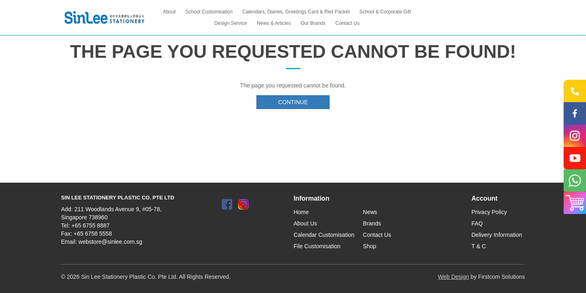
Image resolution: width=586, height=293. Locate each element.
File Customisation (316, 246)
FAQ (477, 223)
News (370, 212)
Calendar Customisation (323, 235)
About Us (305, 223)
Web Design (453, 276)
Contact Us (377, 235)
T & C (479, 246)
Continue (293, 102)
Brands (372, 223)
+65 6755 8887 (91, 225)
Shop (369, 246)
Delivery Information (497, 235)
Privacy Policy (489, 212)
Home (300, 212)
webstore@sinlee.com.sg (110, 241)
